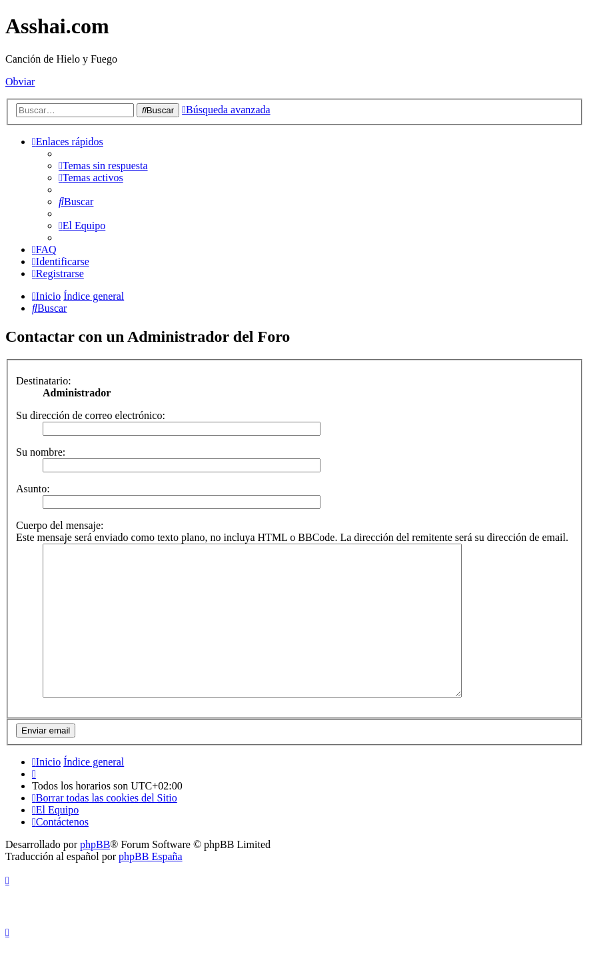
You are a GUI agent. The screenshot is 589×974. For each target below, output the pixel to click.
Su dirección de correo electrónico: (90, 415)
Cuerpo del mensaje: (60, 525)
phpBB (95, 874)
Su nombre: (40, 452)
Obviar (20, 81)
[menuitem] (103, 165)
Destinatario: (43, 380)
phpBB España (151, 886)
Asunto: (33, 488)
